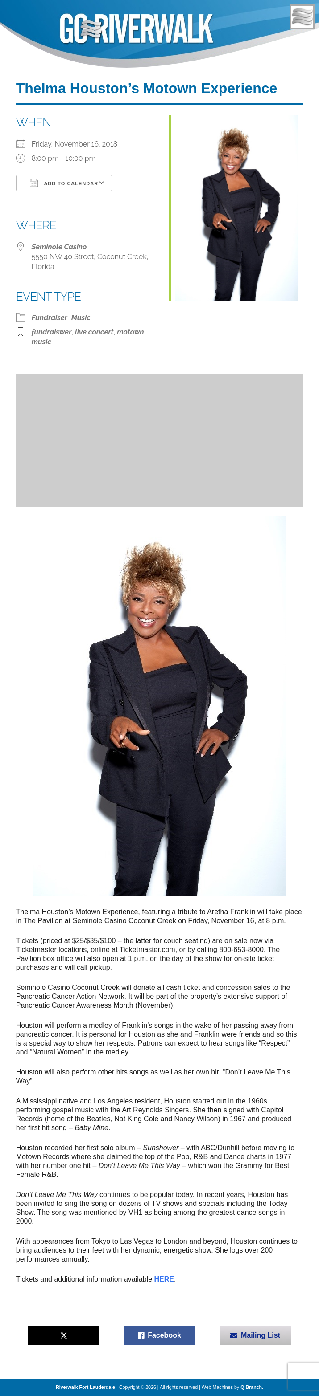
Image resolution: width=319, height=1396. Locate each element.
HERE (164, 1279)
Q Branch (251, 1387)
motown (130, 332)
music (41, 342)
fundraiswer (51, 332)
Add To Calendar (64, 183)
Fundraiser (49, 317)
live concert (94, 332)
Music (81, 317)
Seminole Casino (59, 247)
